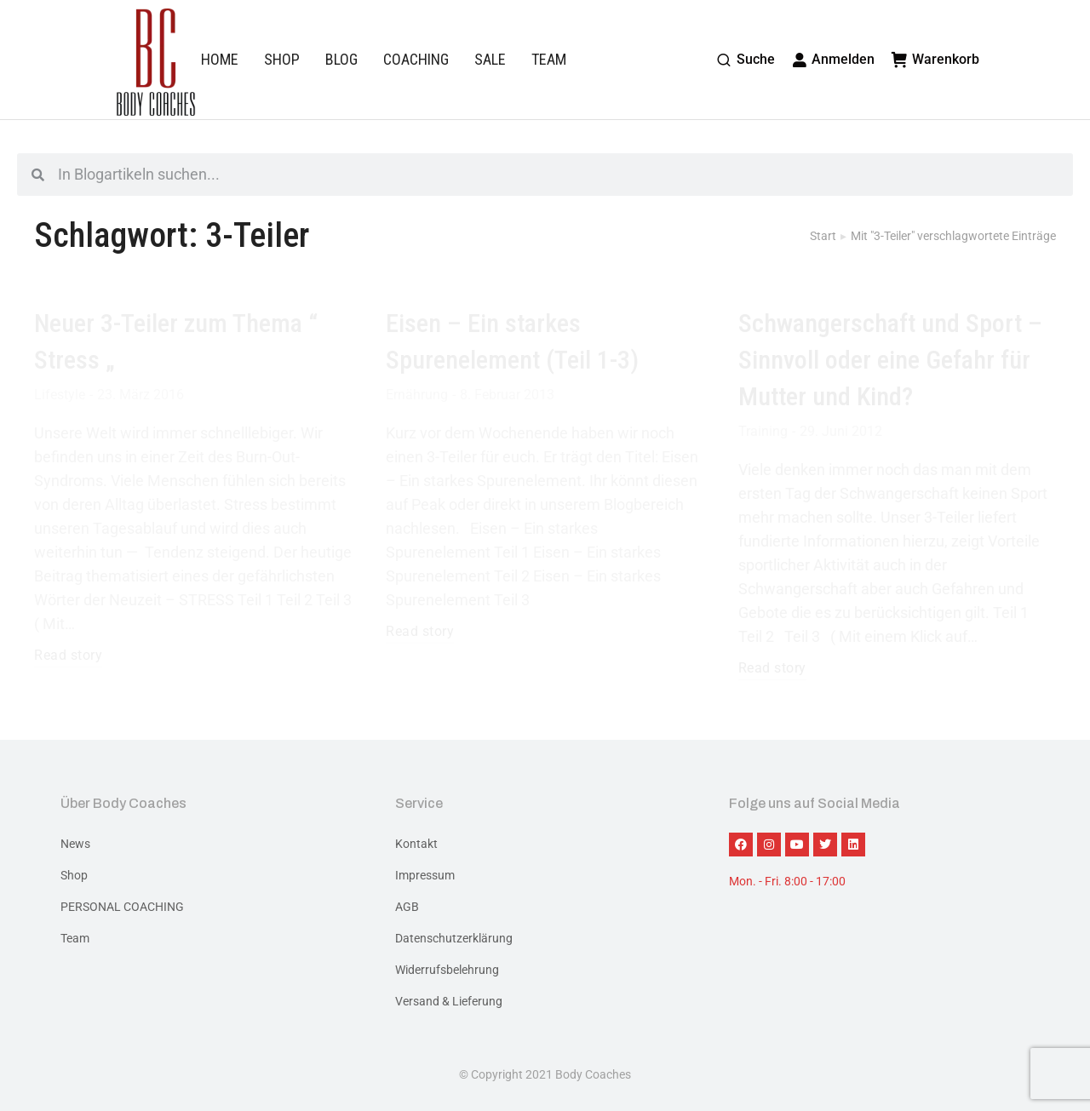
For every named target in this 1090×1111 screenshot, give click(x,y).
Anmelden (833, 59)
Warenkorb (935, 59)
